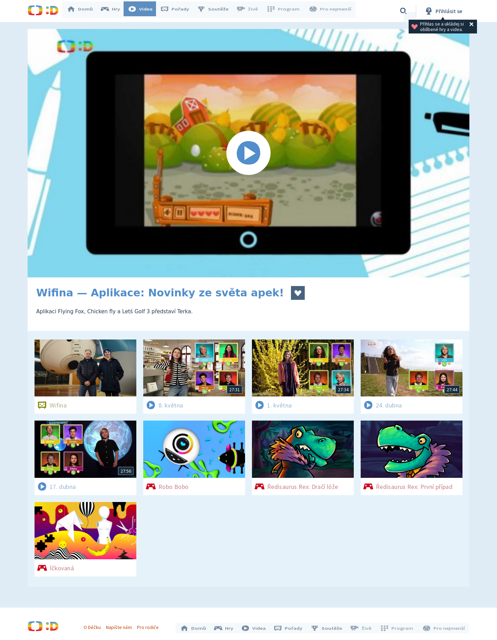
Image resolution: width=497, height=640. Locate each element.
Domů (83, 11)
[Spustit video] (248, 153)
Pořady (178, 11)
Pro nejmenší (330, 11)
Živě (250, 11)
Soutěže (216, 11)
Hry (114, 11)
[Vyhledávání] (403, 11)
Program (285, 11)
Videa (143, 11)
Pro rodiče (149, 625)
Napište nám (120, 625)
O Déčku (94, 625)
